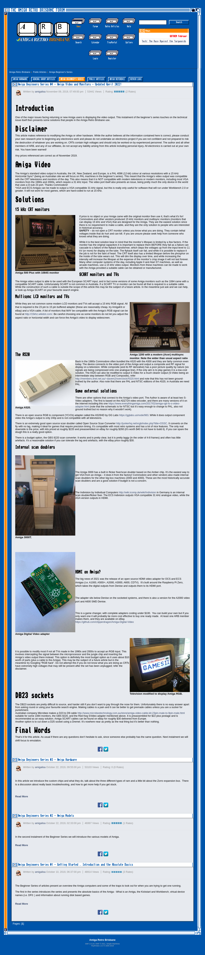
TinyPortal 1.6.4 (97, 946)
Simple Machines (113, 944)
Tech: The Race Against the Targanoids (164, 41)
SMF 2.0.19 (89, 944)
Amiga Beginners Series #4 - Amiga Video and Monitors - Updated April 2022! (70, 84)
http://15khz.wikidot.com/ (38, 314)
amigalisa (40, 91)
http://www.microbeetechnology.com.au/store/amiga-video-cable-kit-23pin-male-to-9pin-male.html (131, 713)
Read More (21, 796)
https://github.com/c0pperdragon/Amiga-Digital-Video (104, 622)
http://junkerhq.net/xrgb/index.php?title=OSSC (141, 423)
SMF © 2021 (100, 944)
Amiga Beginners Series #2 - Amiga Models (46, 815)
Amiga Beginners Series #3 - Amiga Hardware (47, 759)
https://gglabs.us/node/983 (133, 415)
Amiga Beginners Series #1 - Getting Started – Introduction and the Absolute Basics (76, 864)
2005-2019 (110, 946)
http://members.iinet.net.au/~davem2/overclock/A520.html (107, 378)
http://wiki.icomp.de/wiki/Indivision (137, 492)
